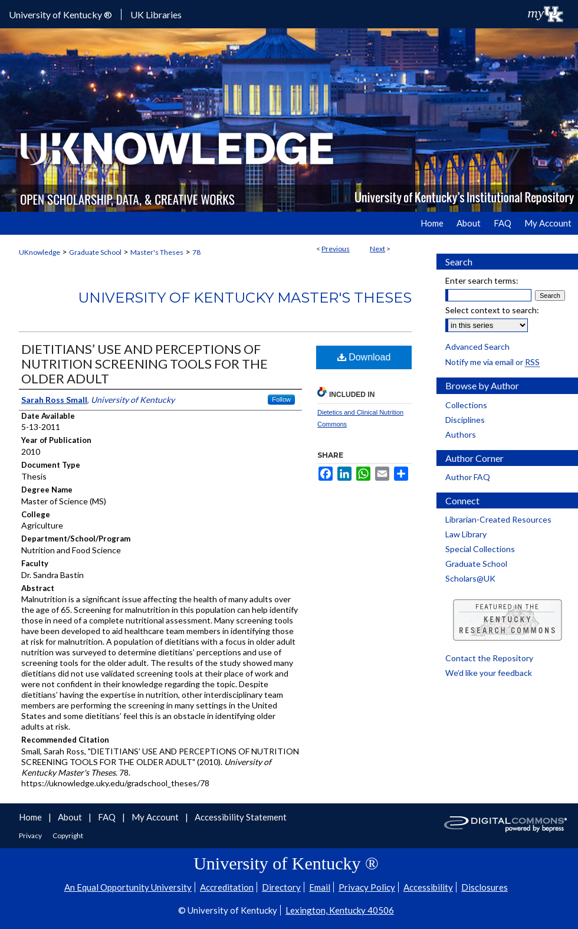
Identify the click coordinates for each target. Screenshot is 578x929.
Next (377, 248)
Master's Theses (156, 252)
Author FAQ (467, 477)
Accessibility (428, 887)
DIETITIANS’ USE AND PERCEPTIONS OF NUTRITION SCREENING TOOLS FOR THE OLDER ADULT (144, 363)
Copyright (67, 835)
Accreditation (227, 887)
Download (364, 357)
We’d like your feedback (488, 673)
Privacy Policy (367, 887)
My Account (156, 817)
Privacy (31, 835)
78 (196, 252)
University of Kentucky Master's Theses (245, 297)
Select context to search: (492, 310)
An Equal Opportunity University (128, 887)
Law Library (466, 534)
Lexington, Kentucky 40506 (339, 910)
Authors (460, 434)
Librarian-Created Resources (498, 519)
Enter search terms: (481, 280)
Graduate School (95, 252)
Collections (466, 405)
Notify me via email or (492, 362)
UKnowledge (39, 252)
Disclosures (484, 887)
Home (31, 817)
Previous (335, 248)
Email (319, 887)
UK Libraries (156, 14)
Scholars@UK (470, 578)
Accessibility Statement (241, 817)
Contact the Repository (489, 658)
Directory (281, 887)
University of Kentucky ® (60, 14)
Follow (281, 399)
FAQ (107, 817)
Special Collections (480, 549)
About (71, 817)
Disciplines (465, 420)
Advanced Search (477, 347)
